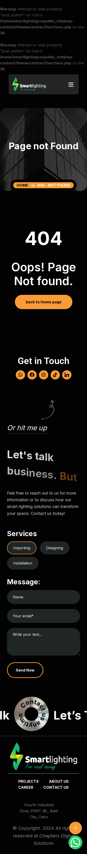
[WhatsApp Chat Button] (75, 842)
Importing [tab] (21, 548)
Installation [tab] (22, 563)
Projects (28, 781)
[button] (71, 84)
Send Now (25, 670)
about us (59, 781)
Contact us (56, 787)
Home (23, 185)
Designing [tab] (54, 548)
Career (25, 787)
